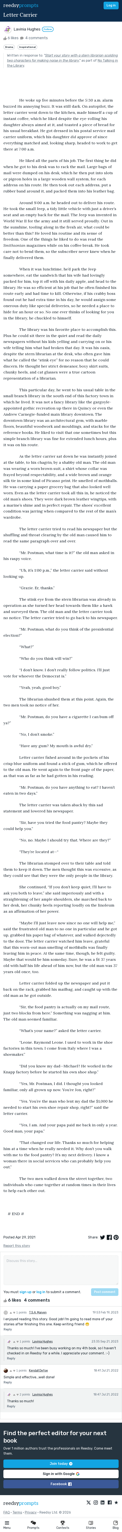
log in (40, 1292)
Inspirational (27, 47)
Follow (48, 29)
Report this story (16, 1246)
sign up (25, 1292)
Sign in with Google (61, 1474)
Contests (62, 1528)
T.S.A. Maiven (38, 1312)
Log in (111, 5)
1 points (18, 1312)
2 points (21, 1394)
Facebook (61, 1484)
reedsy (20, 1503)
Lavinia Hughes (42, 1341)
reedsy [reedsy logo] (20, 5)
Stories (91, 1528)
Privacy (31, 1512)
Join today (61, 1464)
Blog (116, 1528)
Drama (9, 47)
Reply (8, 1329)
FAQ (6, 1512)
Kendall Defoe (38, 1370)
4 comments (33, 38)
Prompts (33, 1528)
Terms (17, 1512)
